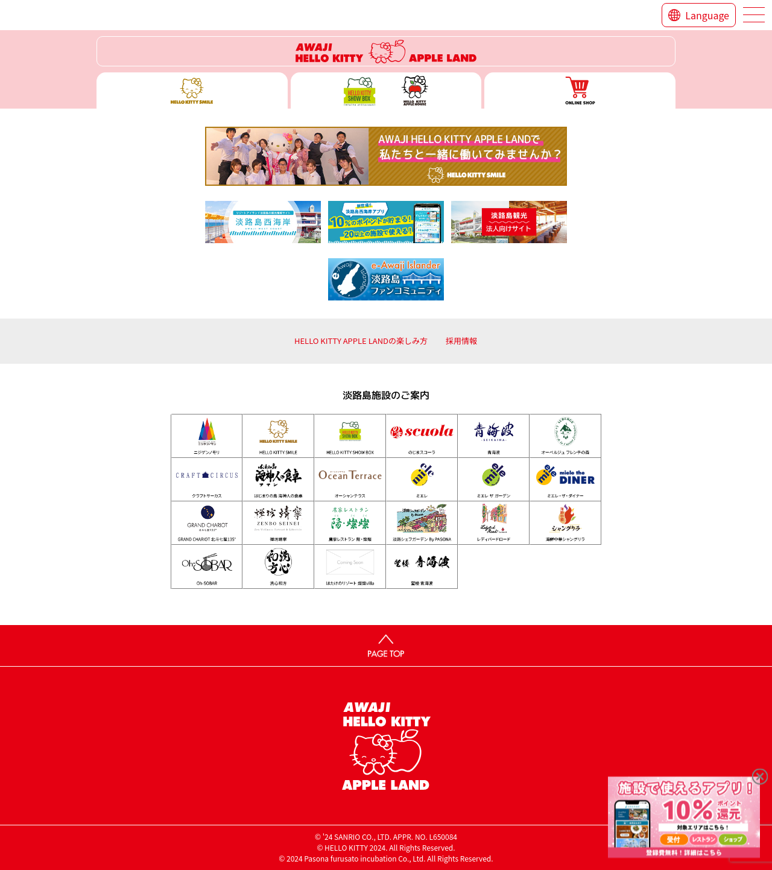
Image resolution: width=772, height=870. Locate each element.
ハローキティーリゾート (386, 51)
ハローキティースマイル (192, 90)
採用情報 (461, 340)
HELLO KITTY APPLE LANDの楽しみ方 (361, 340)
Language (707, 15)
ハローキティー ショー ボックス (386, 90)
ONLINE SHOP (580, 90)
